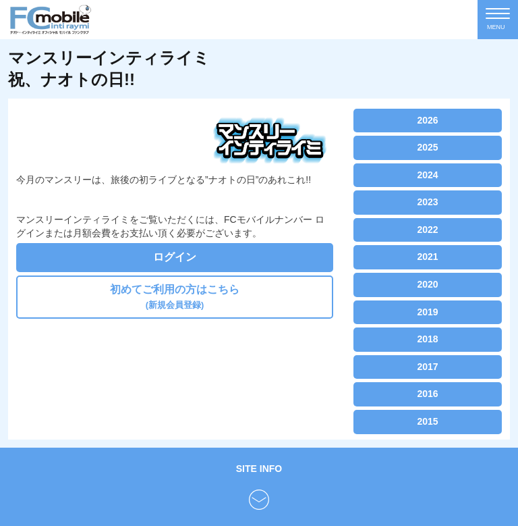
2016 (427, 393)
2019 (427, 312)
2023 (427, 201)
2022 (427, 229)
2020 (427, 284)
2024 (427, 174)
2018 (427, 339)
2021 (427, 256)
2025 (427, 147)
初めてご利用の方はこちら (174, 297)
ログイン (174, 257)
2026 (427, 120)
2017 (427, 366)
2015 (427, 421)
